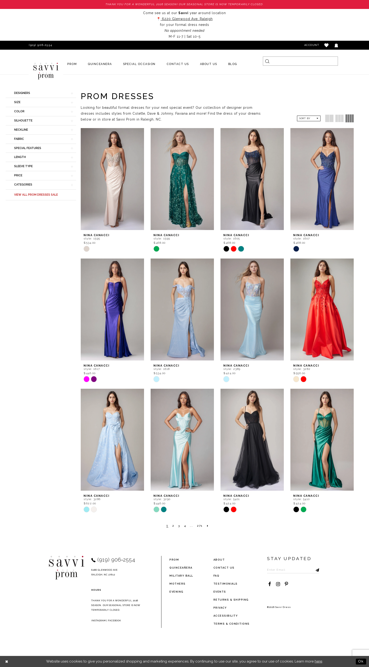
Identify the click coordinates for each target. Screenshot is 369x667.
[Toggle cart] (336, 45)
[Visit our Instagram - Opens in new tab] (278, 584)
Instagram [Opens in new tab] (98, 620)
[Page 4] (185, 526)
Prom (174, 559)
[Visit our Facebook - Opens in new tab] (269, 584)
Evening (176, 591)
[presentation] (112, 179)
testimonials (225, 583)
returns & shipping (231, 599)
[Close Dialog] (7, 661)
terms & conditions (231, 623)
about (219, 559)
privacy (220, 607)
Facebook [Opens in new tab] (114, 620)
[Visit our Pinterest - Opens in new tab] (286, 584)
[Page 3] (179, 526)
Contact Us (224, 567)
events (219, 591)
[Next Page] (208, 526)
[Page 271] (200, 526)
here (318, 661)
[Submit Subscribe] (315, 569)
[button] (327, 45)
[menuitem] (72, 64)
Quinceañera (181, 567)
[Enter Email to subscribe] (293, 569)
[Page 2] (173, 526)
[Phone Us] (40, 45)
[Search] (300, 61)
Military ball (181, 575)
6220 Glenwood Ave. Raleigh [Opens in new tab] (187, 19)
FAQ (216, 575)
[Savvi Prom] (46, 71)
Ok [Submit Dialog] (361, 661)
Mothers (177, 583)
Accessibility (225, 615)
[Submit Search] (267, 61)
